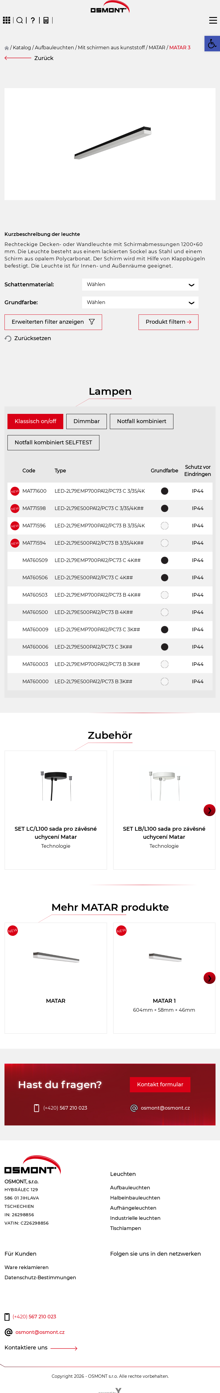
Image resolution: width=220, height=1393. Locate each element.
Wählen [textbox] (96, 284)
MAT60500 (35, 612)
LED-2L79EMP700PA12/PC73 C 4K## (98, 560)
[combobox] (140, 285)
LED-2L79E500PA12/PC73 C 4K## (94, 577)
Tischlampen (125, 1228)
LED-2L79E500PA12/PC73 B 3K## (93, 681)
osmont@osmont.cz (165, 1108)
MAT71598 (34, 508)
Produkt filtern (165, 322)
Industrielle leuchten (135, 1218)
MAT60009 (35, 629)
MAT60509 (35, 560)
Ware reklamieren (26, 1267)
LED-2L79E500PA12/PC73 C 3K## (93, 647)
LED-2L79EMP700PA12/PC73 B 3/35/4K (100, 526)
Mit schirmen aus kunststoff (111, 47)
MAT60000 (35, 681)
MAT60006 (35, 647)
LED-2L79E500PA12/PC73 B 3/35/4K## (99, 543)
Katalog (22, 47)
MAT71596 (34, 526)
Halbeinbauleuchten (135, 1198)
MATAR (157, 47)
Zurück (43, 58)
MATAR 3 (179, 47)
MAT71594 (34, 543)
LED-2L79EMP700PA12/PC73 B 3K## (97, 664)
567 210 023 (65, 1108)
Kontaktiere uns (25, 1347)
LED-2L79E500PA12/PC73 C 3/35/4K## (99, 508)
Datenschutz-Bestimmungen (40, 1277)
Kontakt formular (160, 1084)
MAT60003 (35, 664)
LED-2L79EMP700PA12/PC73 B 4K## (98, 595)
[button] (212, 43)
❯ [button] (209, 810)
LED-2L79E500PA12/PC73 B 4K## (94, 612)
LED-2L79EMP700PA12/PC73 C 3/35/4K (100, 491)
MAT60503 (34, 595)
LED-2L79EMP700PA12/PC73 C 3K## (97, 629)
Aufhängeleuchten (133, 1208)
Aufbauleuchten (54, 47)
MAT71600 (34, 491)
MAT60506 (35, 577)
